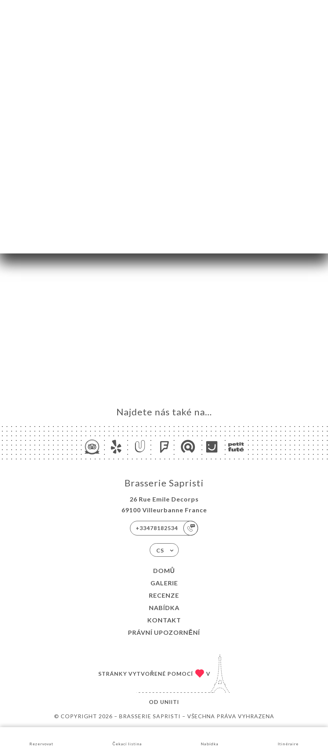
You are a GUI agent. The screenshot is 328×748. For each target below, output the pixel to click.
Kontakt (164, 620)
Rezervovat (41, 737)
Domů (164, 570)
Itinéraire (288, 737)
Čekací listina (127, 737)
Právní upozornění (164, 632)
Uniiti (169, 702)
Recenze (164, 595)
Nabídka (164, 607)
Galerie (164, 582)
